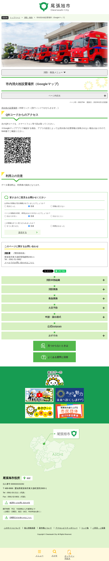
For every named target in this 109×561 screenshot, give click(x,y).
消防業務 (53, 289)
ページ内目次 (54, 96)
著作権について (45, 528)
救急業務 (53, 298)
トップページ (15, 18)
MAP (29, 478)
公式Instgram (54, 326)
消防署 (7, 253)
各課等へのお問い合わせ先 (20, 503)
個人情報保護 (29, 528)
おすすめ (53, 335)
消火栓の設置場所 (9, 108)
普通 (32, 206)
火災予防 (53, 308)
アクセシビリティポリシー (66, 528)
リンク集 (85, 528)
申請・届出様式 (53, 317)
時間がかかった (59, 226)
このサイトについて (12, 528)
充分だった (11, 206)
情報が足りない (59, 206)
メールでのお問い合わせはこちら (19, 262)
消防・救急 (28, 18)
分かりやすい (12, 216)
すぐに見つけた (13, 226)
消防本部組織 (53, 280)
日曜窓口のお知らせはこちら (21, 518)
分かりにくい (58, 216)
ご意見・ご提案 (98, 528)
